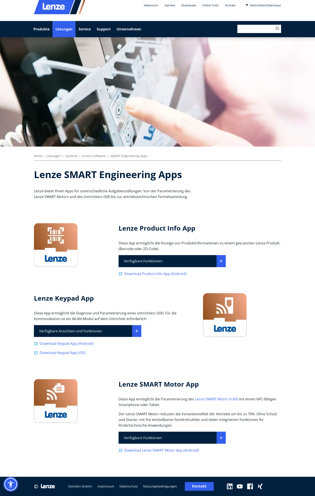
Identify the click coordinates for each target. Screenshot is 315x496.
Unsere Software (94, 156)
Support (104, 29)
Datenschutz (128, 486)
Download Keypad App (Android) (66, 343)
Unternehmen (129, 29)
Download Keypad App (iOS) (63, 352)
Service (85, 29)
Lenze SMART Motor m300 (216, 399)
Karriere (170, 5)
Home (38, 156)
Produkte (41, 29)
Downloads (188, 5)
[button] (10, 484)
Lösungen (64, 29)
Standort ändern (80, 486)
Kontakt (230, 5)
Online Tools (210, 5)
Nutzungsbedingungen (160, 486)
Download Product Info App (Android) (155, 273)
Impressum (106, 486)
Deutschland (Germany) (263, 5)
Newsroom (151, 5)
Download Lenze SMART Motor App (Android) (161, 450)
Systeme (71, 156)
